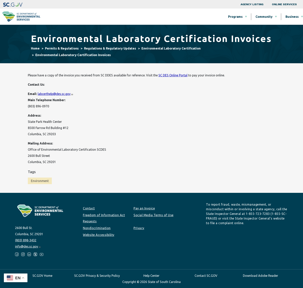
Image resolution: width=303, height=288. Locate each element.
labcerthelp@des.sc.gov (55, 94)
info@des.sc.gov (28, 246)
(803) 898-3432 (25, 240)
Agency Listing (252, 4)
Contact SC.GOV (206, 275)
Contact (89, 208)
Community (140, 16)
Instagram (23, 254)
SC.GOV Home (42, 275)
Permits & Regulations (205, 16)
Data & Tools (244, 16)
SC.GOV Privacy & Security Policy (97, 275)
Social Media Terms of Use (154, 215)
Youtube (41, 254)
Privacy (139, 228)
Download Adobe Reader (260, 275)
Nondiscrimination (97, 228)
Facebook (17, 254)
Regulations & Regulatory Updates (110, 48)
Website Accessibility (98, 235)
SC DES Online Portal (172, 75)
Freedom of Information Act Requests (104, 218)
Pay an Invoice (144, 208)
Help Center (151, 275)
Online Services (284, 4)
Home (35, 48)
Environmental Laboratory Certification (171, 48)
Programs (112, 16)
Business (168, 16)
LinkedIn (29, 254)
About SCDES (277, 16)
